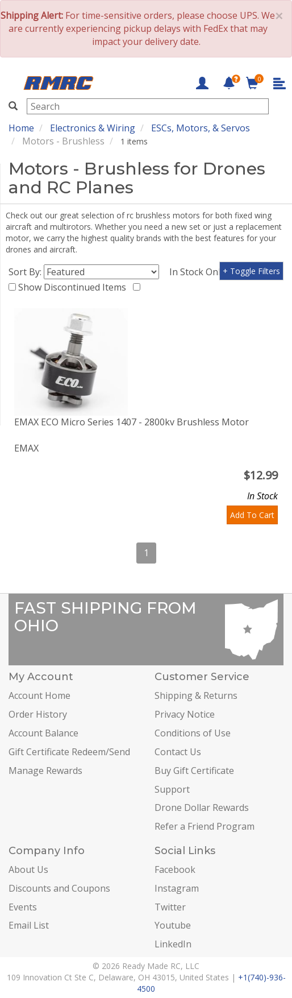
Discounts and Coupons (59, 888)
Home (21, 128)
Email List (29, 925)
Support (172, 789)
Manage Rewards (45, 770)
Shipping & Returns (196, 695)
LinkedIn (173, 944)
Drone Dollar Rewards (202, 807)
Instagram (177, 888)
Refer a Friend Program (205, 826)
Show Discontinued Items (74, 287)
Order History (38, 714)
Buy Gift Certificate (194, 770)
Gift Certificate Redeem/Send (69, 752)
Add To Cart (252, 515)
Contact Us (178, 752)
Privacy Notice (185, 714)
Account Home (39, 695)
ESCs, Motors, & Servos (200, 128)
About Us (28, 869)
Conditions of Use (193, 733)
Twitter (170, 907)
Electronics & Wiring (92, 128)
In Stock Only (199, 272)
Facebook (175, 869)
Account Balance (43, 733)
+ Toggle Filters (251, 271)
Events (23, 907)
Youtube (173, 925)
